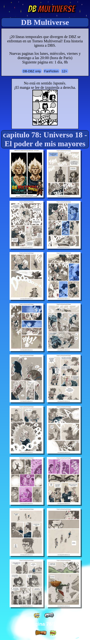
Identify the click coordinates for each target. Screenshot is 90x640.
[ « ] (49, 615)
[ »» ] (52, 633)
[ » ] (41, 633)
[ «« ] (37, 615)
